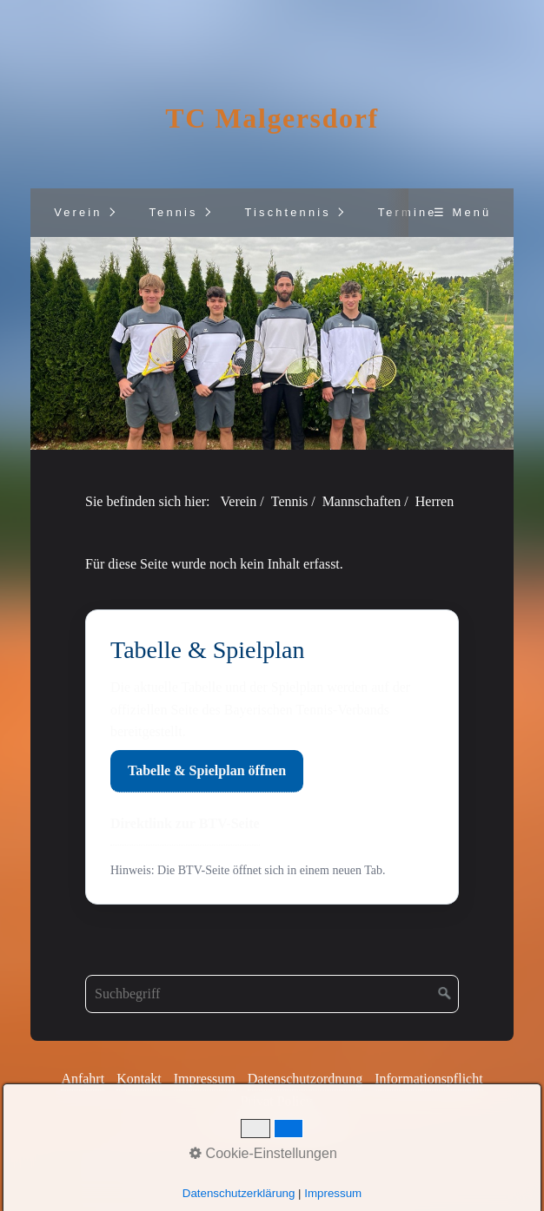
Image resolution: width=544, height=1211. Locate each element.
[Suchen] (445, 994)
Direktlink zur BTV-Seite (185, 823)
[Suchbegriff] (272, 994)
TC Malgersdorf (271, 118)
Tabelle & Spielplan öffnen (207, 770)
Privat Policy (276, 1101)
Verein (78, 212)
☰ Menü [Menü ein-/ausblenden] (463, 212)
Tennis (173, 212)
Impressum (205, 1078)
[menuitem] (77, 212)
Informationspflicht (428, 1078)
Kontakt (139, 1078)
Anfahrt (82, 1078)
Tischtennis (287, 212)
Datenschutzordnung (305, 1078)
